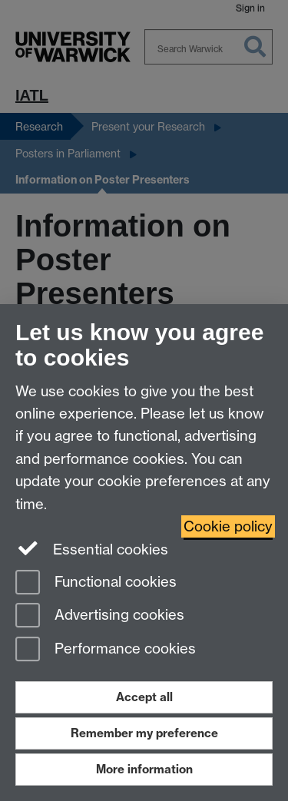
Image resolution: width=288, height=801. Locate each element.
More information (144, 769)
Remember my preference (144, 733)
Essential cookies (91, 548)
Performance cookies (105, 650)
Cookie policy (228, 526)
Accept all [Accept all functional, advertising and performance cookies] (144, 697)
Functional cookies (96, 583)
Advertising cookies (99, 616)
